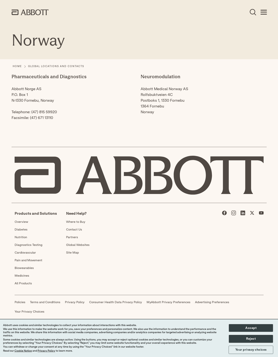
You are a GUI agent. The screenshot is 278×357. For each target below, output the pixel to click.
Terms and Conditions (45, 302)
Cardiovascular (25, 252)
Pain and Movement (28, 260)
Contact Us (74, 229)
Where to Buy (75, 221)
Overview (21, 221)
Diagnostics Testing (28, 244)
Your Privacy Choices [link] (29, 311)
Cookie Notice (23, 351)
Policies (20, 302)
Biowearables (24, 268)
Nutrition (21, 237)
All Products (23, 283)
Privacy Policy (75, 302)
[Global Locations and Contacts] (56, 66)
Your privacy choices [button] (251, 349)
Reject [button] (251, 338)
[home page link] (30, 12)
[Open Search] (253, 12)
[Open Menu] (264, 12)
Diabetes (21, 229)
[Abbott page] (224, 214)
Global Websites (78, 244)
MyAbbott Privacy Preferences (168, 302)
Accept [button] (250, 328)
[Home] (17, 66)
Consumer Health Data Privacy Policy (115, 302)
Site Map (72, 252)
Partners (72, 237)
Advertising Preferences (212, 302)
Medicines (22, 275)
